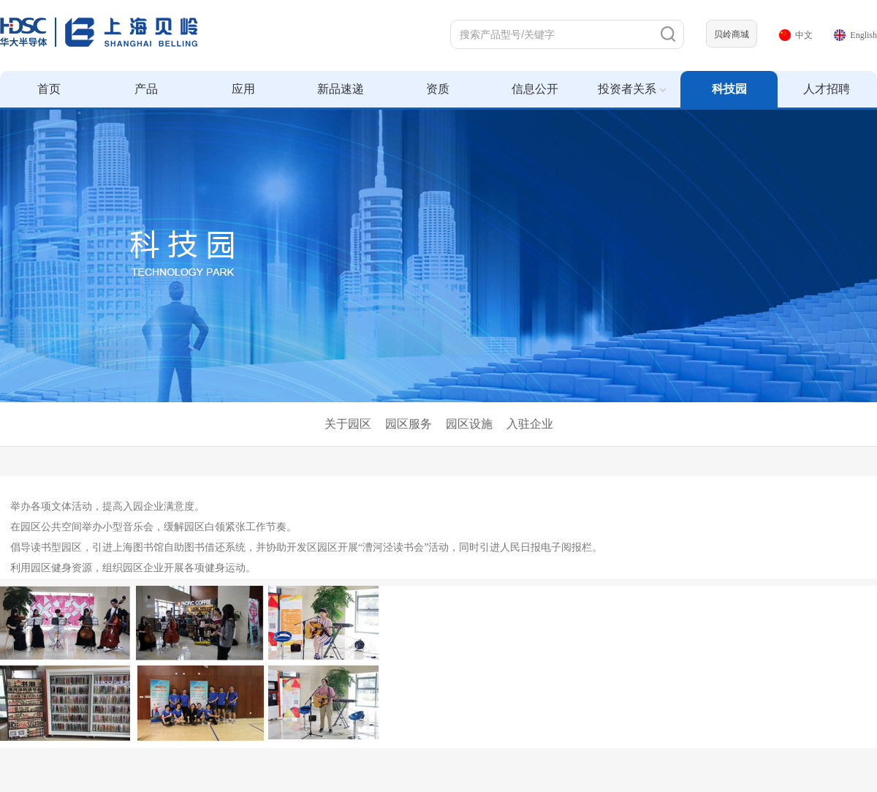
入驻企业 (529, 424)
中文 (796, 35)
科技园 (729, 89)
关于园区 (347, 424)
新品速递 (340, 89)
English (855, 35)
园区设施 (469, 424)
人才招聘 (826, 89)
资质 (437, 89)
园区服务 (408, 424)
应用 (243, 89)
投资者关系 (632, 89)
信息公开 (535, 89)
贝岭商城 (731, 34)
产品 (146, 89)
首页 (49, 89)
